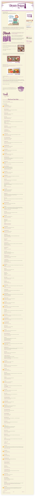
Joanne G (5, 149)
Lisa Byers (5, 133)
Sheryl (5, 309)
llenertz (5, 389)
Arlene (5, 211)
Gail (4, 206)
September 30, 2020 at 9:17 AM (7, 353)
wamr (4, 487)
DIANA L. (5, 219)
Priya (4, 329)
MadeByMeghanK (6, 255)
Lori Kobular (5, 259)
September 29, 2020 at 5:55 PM (7, 266)
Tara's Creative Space (6, 137)
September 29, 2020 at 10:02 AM (7, 127)
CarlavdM (5, 234)
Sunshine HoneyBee (6, 120)
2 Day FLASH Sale (16, 27)
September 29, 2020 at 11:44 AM (7, 159)
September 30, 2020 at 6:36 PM (7, 387)
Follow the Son (13, 78)
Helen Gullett (5, 477)
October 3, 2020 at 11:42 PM (7, 463)
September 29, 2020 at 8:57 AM (7, 114)
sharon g (5, 305)
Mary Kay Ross (6, 202)
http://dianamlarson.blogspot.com (7, 223)
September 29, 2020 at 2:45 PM (7, 209)
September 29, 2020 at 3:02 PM (7, 224)
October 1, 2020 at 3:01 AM (7, 411)
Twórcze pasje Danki (6, 409)
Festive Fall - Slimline (9, 78)
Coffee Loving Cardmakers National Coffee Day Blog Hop (9, 28)
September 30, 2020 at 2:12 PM (7, 366)
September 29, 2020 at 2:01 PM (7, 200)
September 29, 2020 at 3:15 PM (7, 232)
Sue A (4, 368)
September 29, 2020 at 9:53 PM (7, 303)
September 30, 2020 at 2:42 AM (7, 327)
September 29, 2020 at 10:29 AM (7, 139)
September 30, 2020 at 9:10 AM (7, 349)
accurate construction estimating (9, 483)
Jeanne (5, 450)
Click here (14, 46)
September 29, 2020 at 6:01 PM (7, 270)
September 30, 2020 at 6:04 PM (7, 382)
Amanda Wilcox (6, 145)
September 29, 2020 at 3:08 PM (7, 228)
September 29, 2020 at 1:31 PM (7, 191)
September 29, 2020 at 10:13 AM (7, 131)
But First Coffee (6, 64)
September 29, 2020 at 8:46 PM (7, 299)
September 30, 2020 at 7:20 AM (7, 340)
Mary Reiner (5, 293)
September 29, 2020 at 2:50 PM (7, 213)
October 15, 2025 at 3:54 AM (7, 484)
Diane (4, 364)
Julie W (5, 445)
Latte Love (11, 45)
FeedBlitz (30, 27)
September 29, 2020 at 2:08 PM (7, 204)
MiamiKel (5, 193)
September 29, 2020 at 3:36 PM (7, 236)
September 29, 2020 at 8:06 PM (7, 287)
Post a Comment (5, 490)
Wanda (5, 215)
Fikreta (5, 272)
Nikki (4, 268)
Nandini (5, 351)
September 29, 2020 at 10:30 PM (7, 307)
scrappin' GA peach (6, 355)
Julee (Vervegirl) (6, 413)
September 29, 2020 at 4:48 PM (7, 253)
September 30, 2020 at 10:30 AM (7, 358)
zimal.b (5, 486)
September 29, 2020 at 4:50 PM (7, 257)
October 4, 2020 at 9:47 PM (7, 471)
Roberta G (5, 161)
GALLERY (11, 10)
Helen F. (5, 393)
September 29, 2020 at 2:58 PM (7, 217)
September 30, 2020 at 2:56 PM (7, 370)
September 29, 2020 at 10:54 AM (7, 143)
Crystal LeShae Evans (6, 342)
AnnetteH (5, 175)
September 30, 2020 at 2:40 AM (7, 323)
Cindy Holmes (5, 230)
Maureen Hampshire (6, 333)
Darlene (5, 372)
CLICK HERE (21, 82)
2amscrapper (5, 247)
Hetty (4, 337)
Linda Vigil (5, 226)
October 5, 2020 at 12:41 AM (7, 475)
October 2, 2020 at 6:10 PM (7, 443)
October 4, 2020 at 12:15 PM (7, 467)
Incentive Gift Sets (12, 87)
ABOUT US (3, 10)
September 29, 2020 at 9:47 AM (7, 118)
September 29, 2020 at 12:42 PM (7, 169)
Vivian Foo (5, 473)
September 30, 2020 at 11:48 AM (7, 362)
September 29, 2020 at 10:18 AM (7, 135)
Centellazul (5, 141)
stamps (21, 42)
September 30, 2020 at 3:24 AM (7, 331)
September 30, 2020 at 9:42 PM (7, 407)
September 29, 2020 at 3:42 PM (7, 240)
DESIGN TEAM (7, 10)
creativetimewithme (6, 469)
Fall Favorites (16, 78)
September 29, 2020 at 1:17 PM (7, 186)
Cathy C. (5, 171)
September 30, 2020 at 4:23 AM (7, 335)
